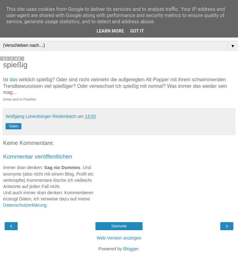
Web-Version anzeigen (119, 237)
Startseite (119, 226)
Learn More (110, 31)
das (14, 79)
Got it (137, 31)
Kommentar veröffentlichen (37, 156)
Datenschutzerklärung (24, 205)
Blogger (131, 248)
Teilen (13, 126)
